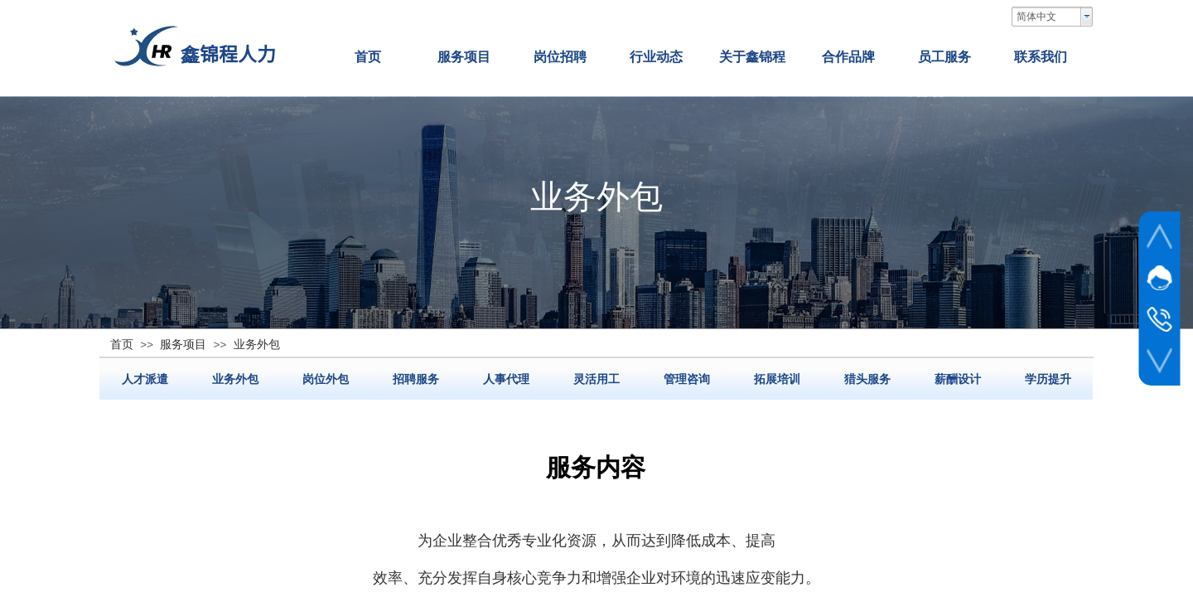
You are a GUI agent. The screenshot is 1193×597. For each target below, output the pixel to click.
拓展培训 (777, 379)
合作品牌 (848, 57)
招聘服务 (416, 379)
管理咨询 (687, 379)
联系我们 (1040, 57)
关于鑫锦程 (752, 57)
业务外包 (235, 379)
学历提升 (1048, 379)
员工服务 (944, 57)
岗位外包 (325, 379)
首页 (368, 57)
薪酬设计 (958, 379)
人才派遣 (145, 379)
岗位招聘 (560, 57)
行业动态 (656, 57)
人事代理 (506, 379)
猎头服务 (867, 379)
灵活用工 (596, 379)
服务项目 (463, 57)
